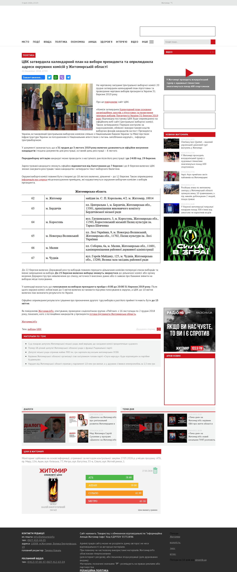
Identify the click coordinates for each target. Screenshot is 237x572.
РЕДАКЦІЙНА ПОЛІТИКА (94, 570)
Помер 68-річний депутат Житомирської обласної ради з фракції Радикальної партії (70, 347)
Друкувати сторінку (145, 329)
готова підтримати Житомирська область (113, 314)
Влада (48, 41)
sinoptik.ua (201, 559)
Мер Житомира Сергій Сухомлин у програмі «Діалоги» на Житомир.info (103, 436)
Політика (61, 41)
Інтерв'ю (121, 41)
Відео (169, 52)
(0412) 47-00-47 (36, 561)
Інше (145, 41)
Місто (25, 41)
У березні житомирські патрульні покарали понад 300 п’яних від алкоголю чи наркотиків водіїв (197, 209)
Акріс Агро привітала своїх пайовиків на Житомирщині (194, 176)
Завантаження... (32, 77)
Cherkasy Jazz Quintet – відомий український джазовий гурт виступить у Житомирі (197, 144)
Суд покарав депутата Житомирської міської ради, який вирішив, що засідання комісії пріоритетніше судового (83, 343)
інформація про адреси (34, 179)
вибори (32, 329)
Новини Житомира (177, 134)
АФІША (92, 41)
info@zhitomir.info (44, 536)
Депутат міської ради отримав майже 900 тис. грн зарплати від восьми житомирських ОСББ (73, 352)
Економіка (78, 41)
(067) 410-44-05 (36, 540)
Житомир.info (46, 310)
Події (36, 41)
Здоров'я (106, 41)
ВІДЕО (134, 41)
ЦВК (38, 329)
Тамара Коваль (53, 550)
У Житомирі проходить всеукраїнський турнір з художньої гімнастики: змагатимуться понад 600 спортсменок (193, 161)
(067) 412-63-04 (55, 561)
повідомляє (111, 101)
